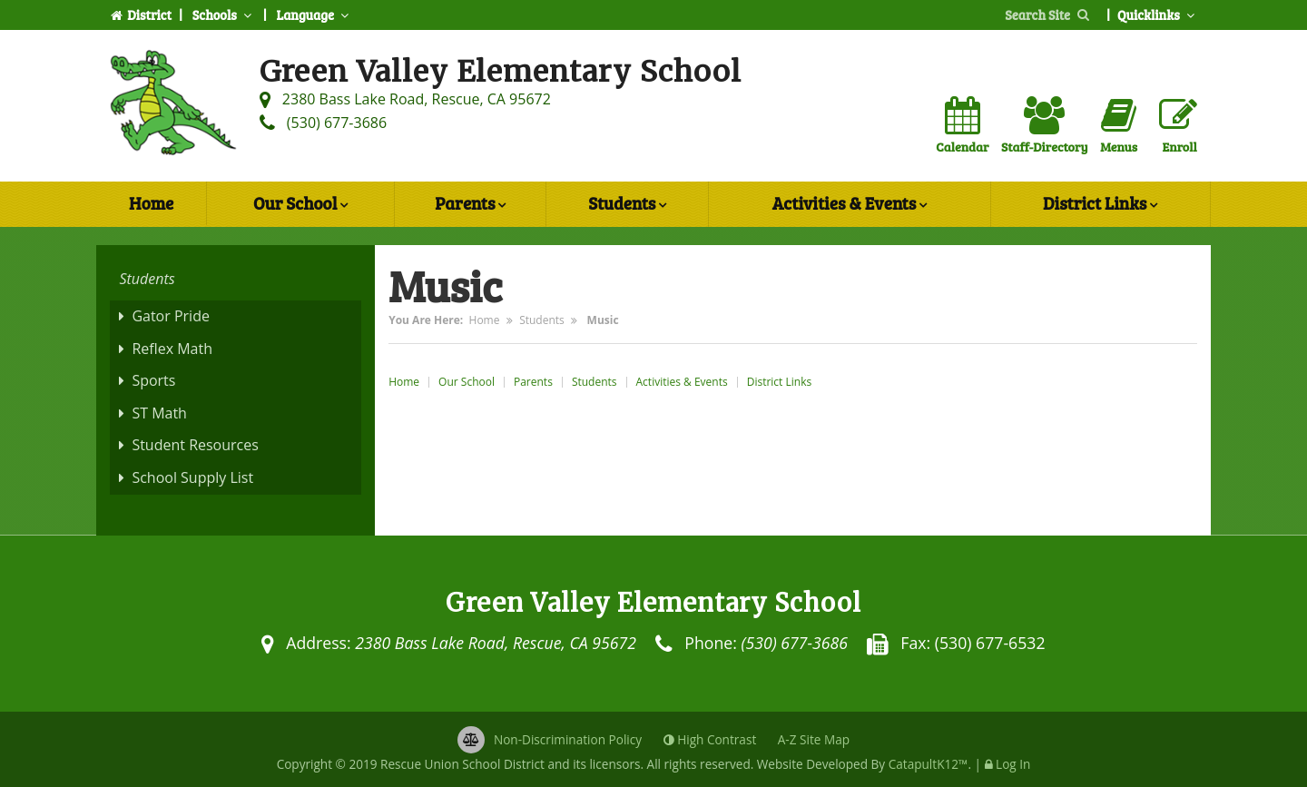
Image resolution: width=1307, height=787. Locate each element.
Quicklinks (1158, 14)
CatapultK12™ (928, 763)
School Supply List (192, 477)
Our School (300, 205)
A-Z (814, 739)
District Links (1100, 205)
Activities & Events (849, 205)
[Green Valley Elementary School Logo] (173, 106)
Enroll (1178, 125)
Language (314, 14)
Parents (470, 205)
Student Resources (195, 445)
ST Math (159, 413)
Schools (224, 14)
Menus (1118, 125)
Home (151, 203)
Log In (1013, 763)
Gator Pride (171, 316)
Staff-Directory (1044, 125)
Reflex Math (172, 349)
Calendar (962, 125)
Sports (153, 380)
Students (627, 205)
